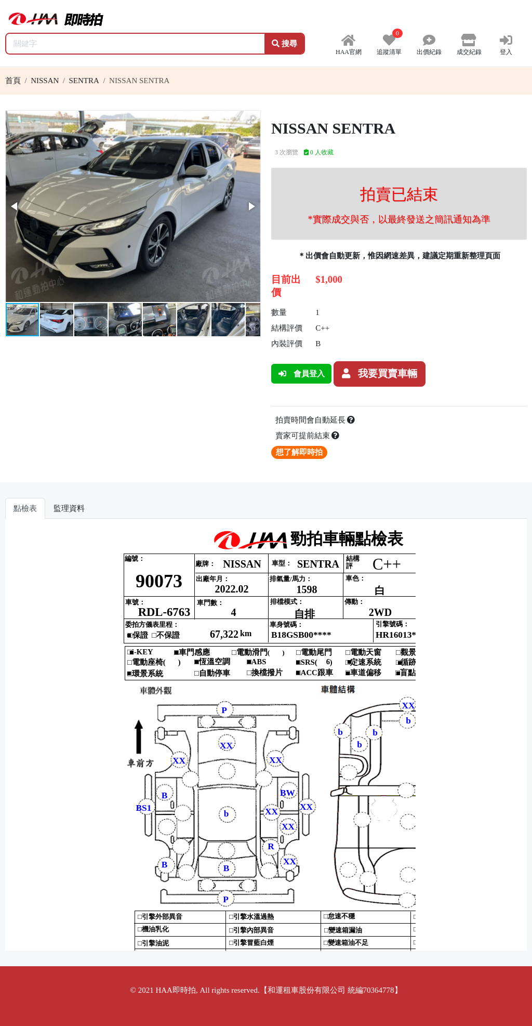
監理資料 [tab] (69, 508)
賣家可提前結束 (307, 435)
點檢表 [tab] (25, 508)
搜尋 (284, 44)
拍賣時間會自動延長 (315, 420)
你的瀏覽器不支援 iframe (266, 739)
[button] (251, 120)
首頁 (13, 80)
